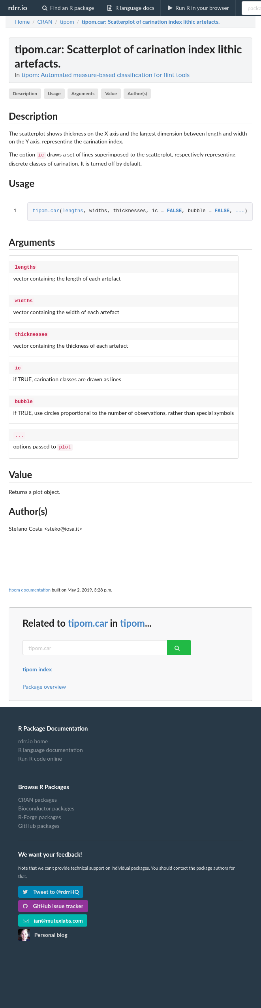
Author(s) (137, 93)
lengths (72, 210)
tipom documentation (30, 583)
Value (111, 93)
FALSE (174, 210)
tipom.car (45, 210)
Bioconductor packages (46, 802)
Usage (54, 93)
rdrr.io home (33, 735)
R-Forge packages (39, 810)
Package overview (44, 680)
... (239, 210)
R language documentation (50, 743)
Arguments (83, 93)
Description (25, 93)
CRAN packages (37, 793)
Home (22, 21)
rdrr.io (17, 7)
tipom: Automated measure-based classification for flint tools (105, 74)
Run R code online (40, 752)
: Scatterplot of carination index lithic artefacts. (151, 21)
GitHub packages (39, 819)
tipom (132, 616)
